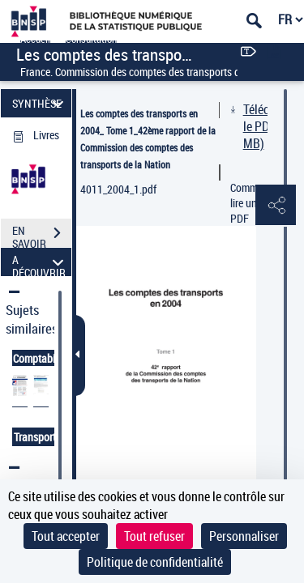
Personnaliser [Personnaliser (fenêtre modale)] (244, 536)
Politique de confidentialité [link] (155, 562)
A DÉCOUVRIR (40, 262)
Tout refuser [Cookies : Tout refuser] (154, 536)
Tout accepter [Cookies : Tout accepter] (66, 536)
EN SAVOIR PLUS (41, 235)
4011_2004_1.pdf (118, 189)
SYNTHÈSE (40, 103)
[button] (275, 206)
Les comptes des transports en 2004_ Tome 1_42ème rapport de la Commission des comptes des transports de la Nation (148, 139)
